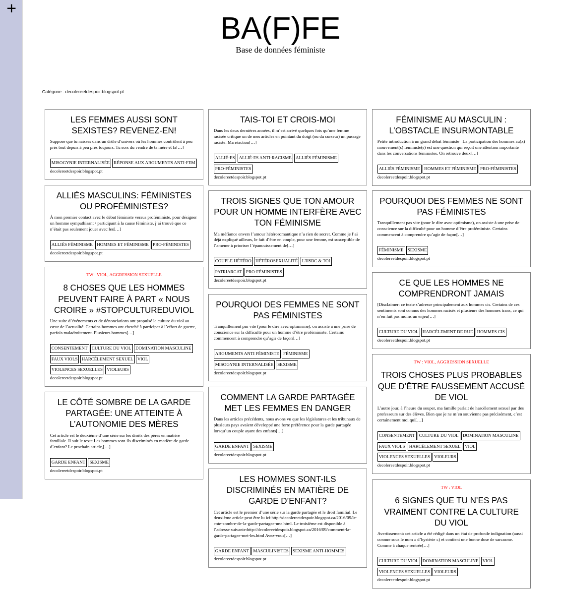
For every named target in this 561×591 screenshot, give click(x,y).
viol (142, 358)
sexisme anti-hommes (319, 550)
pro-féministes (233, 168)
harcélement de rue (448, 331)
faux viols (65, 358)
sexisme (417, 249)
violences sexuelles (77, 369)
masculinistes (270, 550)
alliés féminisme (316, 157)
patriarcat (228, 271)
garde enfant (232, 446)
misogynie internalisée (81, 162)
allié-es (225, 157)
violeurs (118, 369)
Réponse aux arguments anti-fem (154, 162)
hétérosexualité (276, 260)
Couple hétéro (233, 260)
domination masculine (163, 348)
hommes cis (491, 331)
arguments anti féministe (247, 353)
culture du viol (111, 348)
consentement (70, 348)
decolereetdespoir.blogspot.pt (76, 171)
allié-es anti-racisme (265, 157)
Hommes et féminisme (450, 168)
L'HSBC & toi (316, 260)
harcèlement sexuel (107, 358)
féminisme (391, 249)
